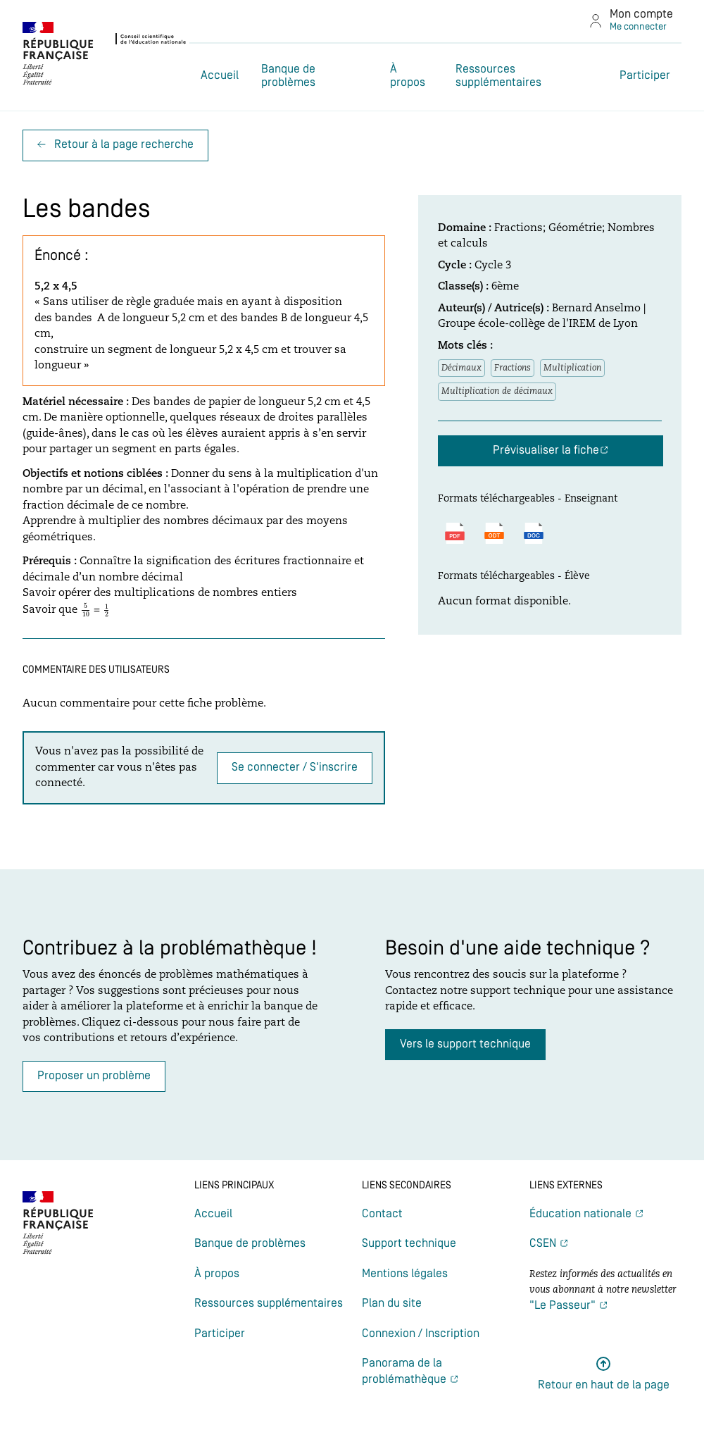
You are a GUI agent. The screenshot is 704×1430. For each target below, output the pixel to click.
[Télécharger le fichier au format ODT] (494, 533)
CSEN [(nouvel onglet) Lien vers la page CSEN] (544, 1244)
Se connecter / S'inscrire (295, 767)
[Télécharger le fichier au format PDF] (455, 533)
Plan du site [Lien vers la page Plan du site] (392, 1304)
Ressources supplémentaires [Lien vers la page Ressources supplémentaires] (498, 76)
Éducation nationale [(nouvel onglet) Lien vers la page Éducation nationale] (581, 1214)
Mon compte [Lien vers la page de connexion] (641, 14)
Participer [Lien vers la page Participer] (645, 76)
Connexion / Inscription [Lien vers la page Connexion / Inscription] (420, 1334)
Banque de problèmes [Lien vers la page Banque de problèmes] (288, 76)
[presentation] (85, 609)
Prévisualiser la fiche (546, 450)
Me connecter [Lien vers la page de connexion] (638, 27)
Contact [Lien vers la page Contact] (382, 1214)
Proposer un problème (94, 1076)
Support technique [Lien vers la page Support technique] (409, 1244)
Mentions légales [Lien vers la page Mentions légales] (405, 1274)
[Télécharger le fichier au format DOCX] (534, 533)
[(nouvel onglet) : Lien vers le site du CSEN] (105, 56)
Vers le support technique (465, 1044)
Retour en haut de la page (604, 1385)
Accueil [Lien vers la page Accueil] (220, 76)
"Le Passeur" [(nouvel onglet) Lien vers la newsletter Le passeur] (563, 1306)
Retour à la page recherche (115, 145)
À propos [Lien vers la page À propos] (407, 76)
